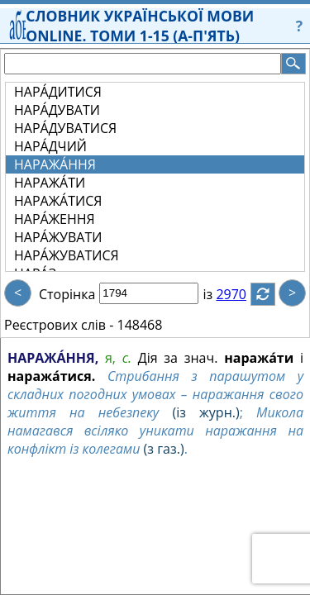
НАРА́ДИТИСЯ (58, 92)
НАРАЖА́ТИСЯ (58, 201)
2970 (241, 294)
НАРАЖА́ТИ (49, 183)
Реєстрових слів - (58, 325)
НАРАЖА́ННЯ (55, 164)
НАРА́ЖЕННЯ (54, 219)
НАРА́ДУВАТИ (57, 110)
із (217, 294)
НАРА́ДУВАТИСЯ (65, 128)
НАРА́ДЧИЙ (50, 146)
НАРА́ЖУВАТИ (58, 237)
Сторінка (67, 294)
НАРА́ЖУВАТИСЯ (66, 255)
